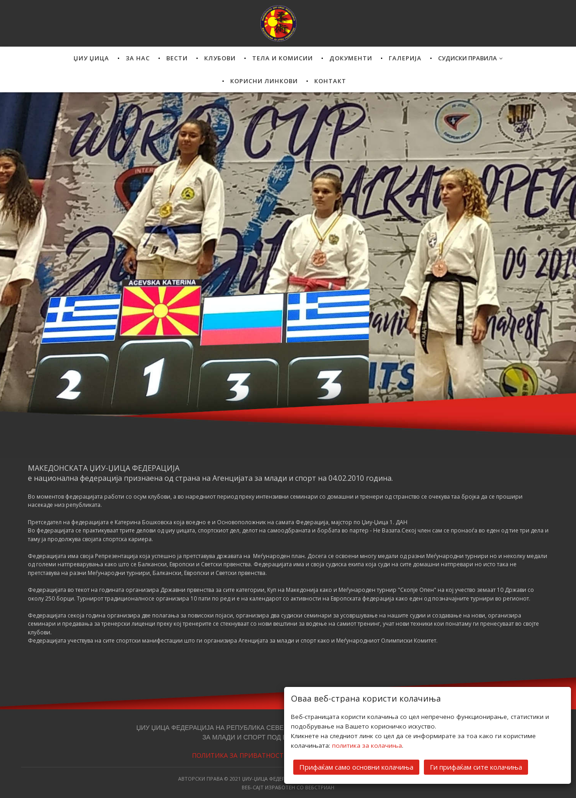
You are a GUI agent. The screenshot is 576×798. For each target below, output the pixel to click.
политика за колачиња (367, 745)
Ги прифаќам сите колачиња (476, 766)
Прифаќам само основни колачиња (356, 766)
